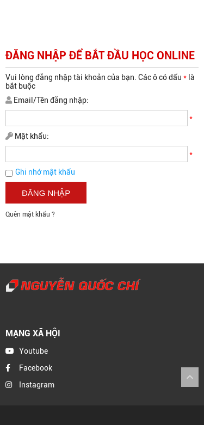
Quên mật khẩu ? (30, 214)
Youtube (33, 351)
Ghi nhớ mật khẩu (45, 172)
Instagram (36, 384)
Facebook (35, 368)
